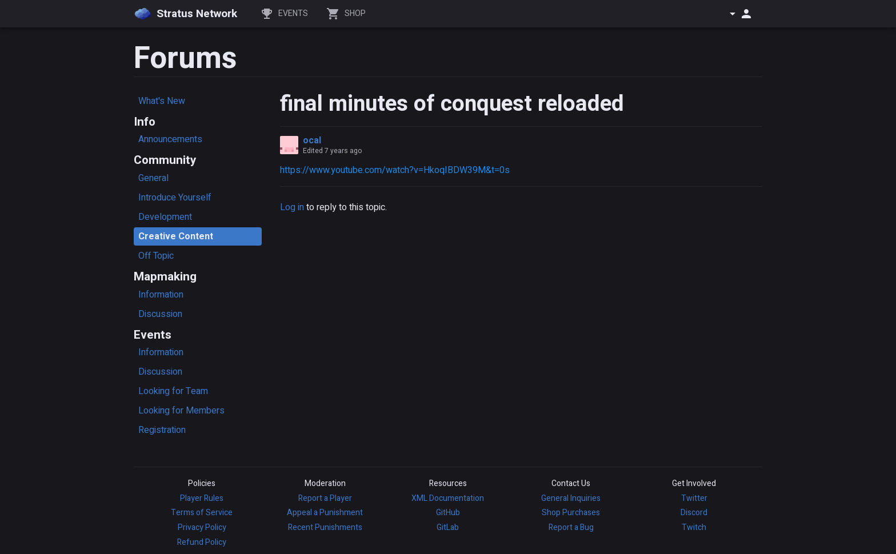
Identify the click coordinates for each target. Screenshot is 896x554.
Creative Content (175, 236)
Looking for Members (181, 410)
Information (160, 295)
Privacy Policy (202, 527)
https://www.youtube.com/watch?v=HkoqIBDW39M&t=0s (395, 170)
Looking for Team (173, 391)
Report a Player (325, 498)
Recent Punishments (325, 527)
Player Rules (201, 498)
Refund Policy (201, 542)
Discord (694, 513)
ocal (312, 140)
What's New (161, 101)
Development (165, 217)
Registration (162, 430)
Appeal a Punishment (325, 513)
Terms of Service (202, 513)
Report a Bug (571, 527)
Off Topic (156, 256)
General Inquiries (571, 498)
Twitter (694, 498)
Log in (292, 207)
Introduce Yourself (174, 197)
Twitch (694, 527)
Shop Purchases (571, 513)
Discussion (160, 314)
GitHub (448, 513)
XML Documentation (447, 498)
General (153, 178)
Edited (332, 150)
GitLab (448, 527)
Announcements (170, 139)
